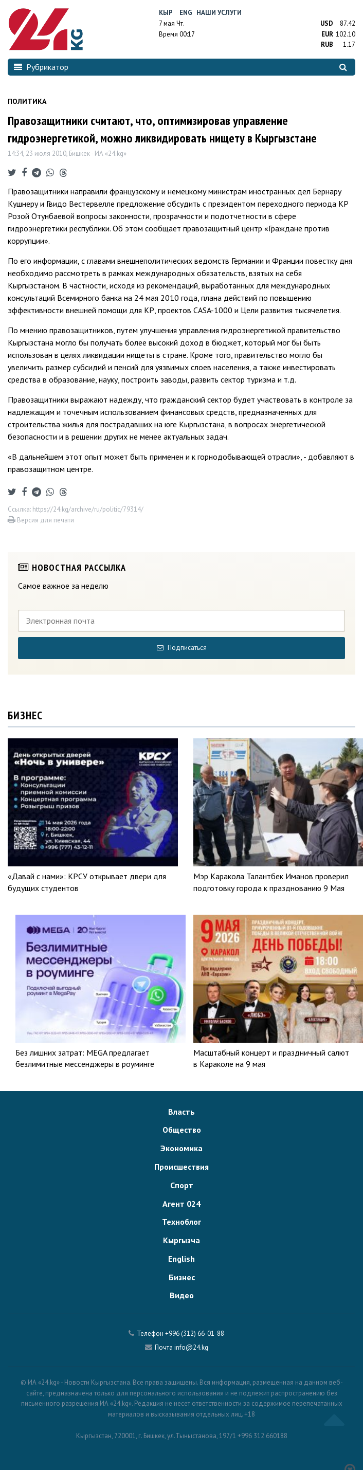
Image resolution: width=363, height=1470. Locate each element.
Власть (181, 1111)
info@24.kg (191, 1347)
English (181, 1259)
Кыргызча (181, 1240)
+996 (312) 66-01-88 (194, 1333)
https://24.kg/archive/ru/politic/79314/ (87, 509)
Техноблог (181, 1222)
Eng (185, 12)
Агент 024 (181, 1204)
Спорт (181, 1185)
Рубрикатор (41, 67)
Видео (182, 1295)
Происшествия (181, 1167)
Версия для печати (41, 520)
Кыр (166, 12)
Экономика (181, 1148)
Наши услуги (219, 12)
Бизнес (182, 1277)
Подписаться (182, 647)
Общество (181, 1129)
